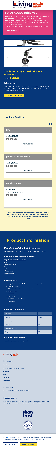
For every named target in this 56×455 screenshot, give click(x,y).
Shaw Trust (6, 365)
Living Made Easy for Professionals (13, 368)
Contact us (6, 377)
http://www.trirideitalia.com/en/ (15, 260)
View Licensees (12, 30)
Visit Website (28, 144)
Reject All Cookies (10, 444)
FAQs (4, 374)
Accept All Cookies (11, 450)
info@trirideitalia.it (9, 273)
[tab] (14, 116)
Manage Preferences (28, 444)
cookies (9, 437)
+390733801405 (8, 272)
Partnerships (6, 380)
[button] (7, 57)
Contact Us (27, 390)
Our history (6, 371)
